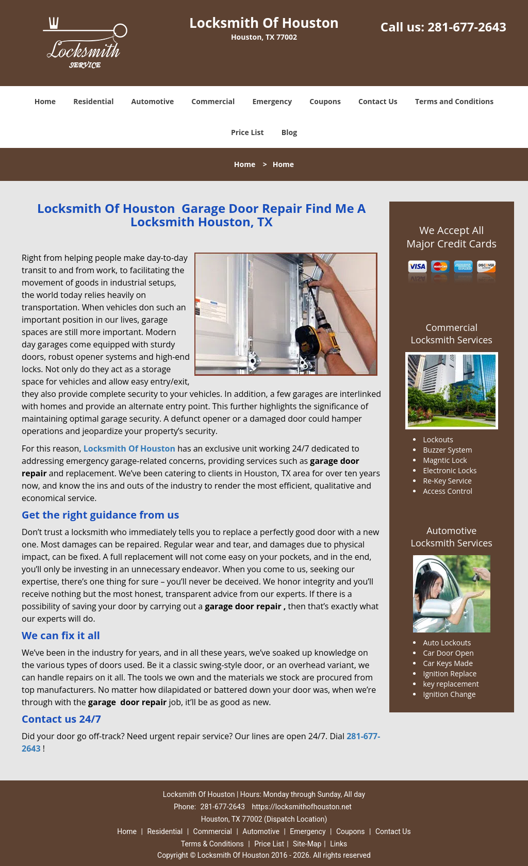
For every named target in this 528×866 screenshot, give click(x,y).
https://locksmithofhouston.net (301, 807)
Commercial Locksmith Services (451, 333)
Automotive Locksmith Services (451, 536)
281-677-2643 (466, 26)
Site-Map (307, 844)
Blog (289, 132)
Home (45, 101)
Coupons (324, 101)
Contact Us (378, 101)
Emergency (272, 101)
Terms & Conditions (212, 844)
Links (338, 844)
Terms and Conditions (454, 101)
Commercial (213, 101)
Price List (247, 132)
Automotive (152, 101)
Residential (93, 101)
